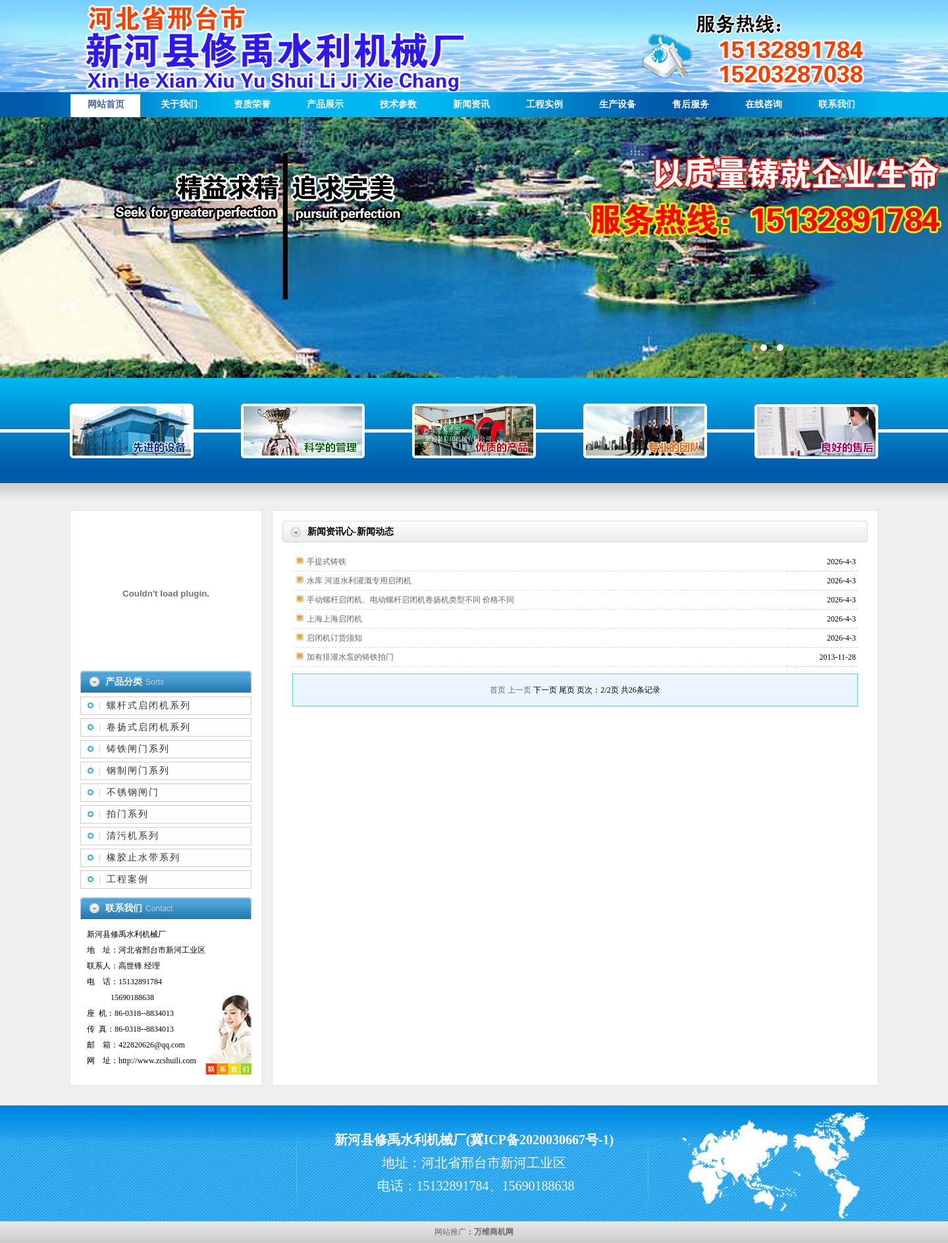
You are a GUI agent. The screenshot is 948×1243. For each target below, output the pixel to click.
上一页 (519, 690)
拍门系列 (128, 814)
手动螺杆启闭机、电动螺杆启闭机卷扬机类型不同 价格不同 (410, 599)
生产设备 (617, 104)
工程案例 (128, 879)
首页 (498, 690)
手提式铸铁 (326, 561)
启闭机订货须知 (334, 638)
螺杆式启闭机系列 (149, 705)
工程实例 (544, 104)
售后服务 (690, 104)
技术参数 (398, 104)
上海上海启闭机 (334, 618)
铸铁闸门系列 (138, 749)
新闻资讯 (471, 104)
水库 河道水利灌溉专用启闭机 (359, 580)
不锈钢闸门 (133, 792)
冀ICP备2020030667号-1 (539, 1139)
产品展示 (325, 104)
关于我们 (179, 104)
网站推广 (450, 1231)
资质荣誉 (252, 104)
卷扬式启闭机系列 (149, 727)
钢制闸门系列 (138, 771)
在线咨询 (763, 104)
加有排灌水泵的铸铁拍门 (350, 657)
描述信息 (474, 247)
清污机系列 (133, 836)
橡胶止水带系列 (143, 857)
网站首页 (106, 104)
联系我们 (836, 104)
